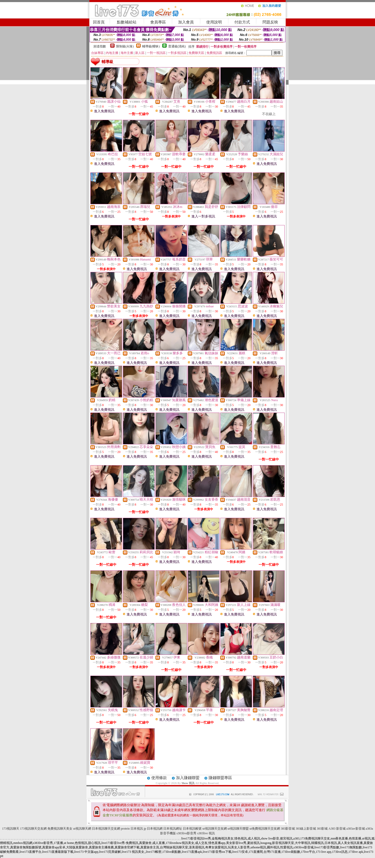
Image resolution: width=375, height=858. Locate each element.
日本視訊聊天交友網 (106, 828)
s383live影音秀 (187, 833)
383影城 (322, 828)
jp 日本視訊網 (153, 828)
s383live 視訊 (206, 833)
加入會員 (186, 22)
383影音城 (288, 828)
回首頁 (99, 22)
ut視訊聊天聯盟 (238, 828)
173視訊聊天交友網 (33, 828)
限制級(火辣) (125, 46)
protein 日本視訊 (132, 828)
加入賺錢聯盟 (187, 778)
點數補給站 (126, 22)
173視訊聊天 (10, 828)
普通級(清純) (177, 46)
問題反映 (270, 22)
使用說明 (214, 22)
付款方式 (242, 22)
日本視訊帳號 (192, 828)
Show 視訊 (188, 783)
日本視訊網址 (172, 828)
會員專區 (158, 22)
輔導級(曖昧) (151, 46)
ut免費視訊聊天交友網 (264, 828)
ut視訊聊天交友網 (214, 828)
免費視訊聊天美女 (59, 828)
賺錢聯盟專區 (220, 778)
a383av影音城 (355, 828)
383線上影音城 (306, 828)
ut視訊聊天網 (82, 828)
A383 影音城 (337, 828)
